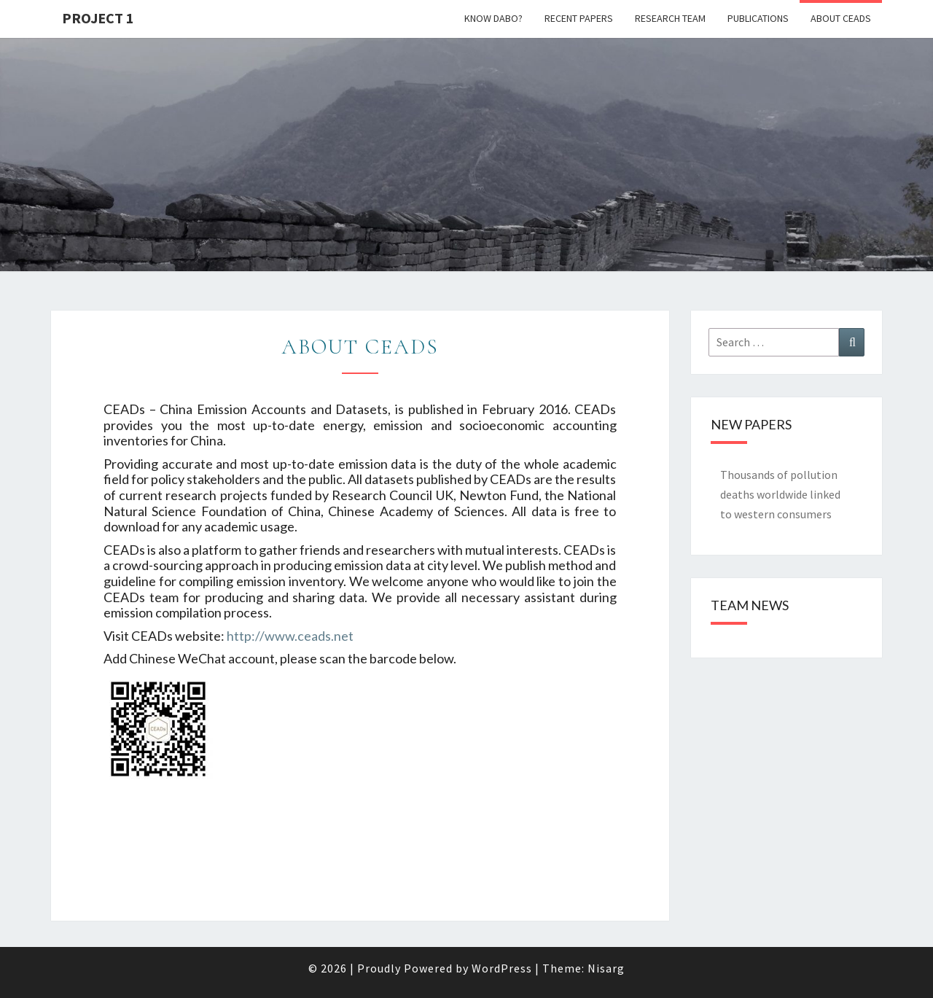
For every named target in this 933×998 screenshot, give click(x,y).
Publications (758, 18)
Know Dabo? (493, 18)
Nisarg (606, 968)
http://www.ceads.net (290, 636)
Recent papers (578, 18)
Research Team (670, 18)
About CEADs (841, 18)
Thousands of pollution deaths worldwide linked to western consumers (780, 494)
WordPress (502, 968)
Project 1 (98, 18)
